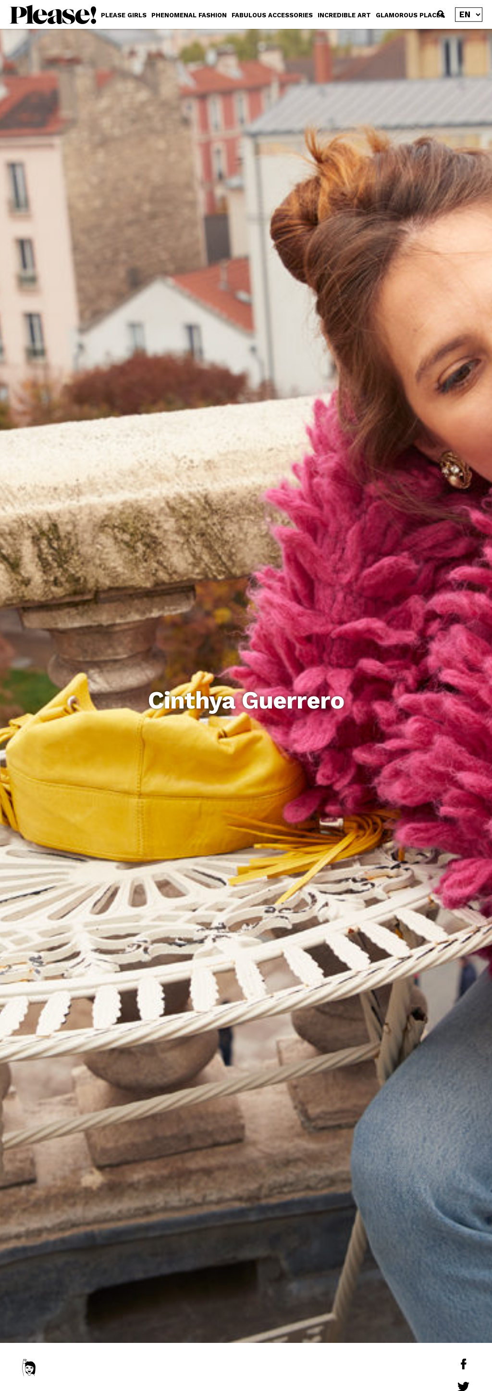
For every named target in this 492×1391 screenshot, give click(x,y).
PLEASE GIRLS (124, 15)
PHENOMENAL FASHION (189, 15)
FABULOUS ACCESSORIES (272, 15)
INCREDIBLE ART (344, 15)
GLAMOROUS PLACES (410, 15)
